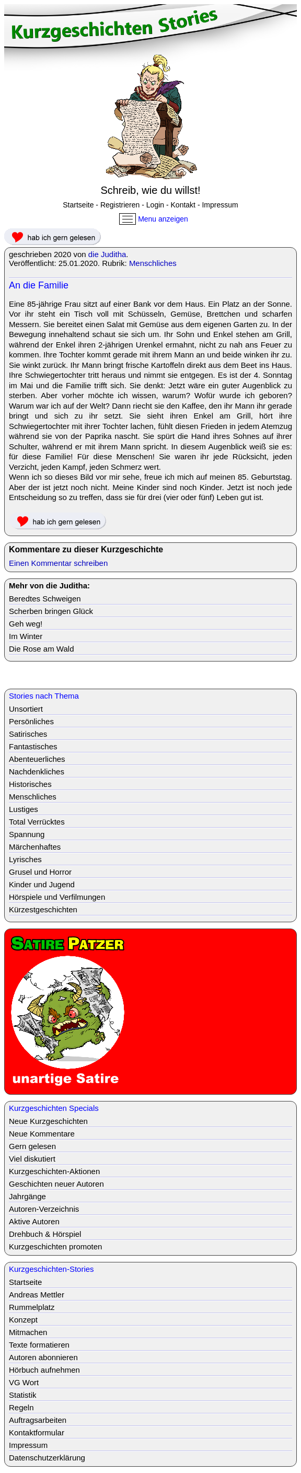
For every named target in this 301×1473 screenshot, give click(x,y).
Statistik (23, 1394)
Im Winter (25, 636)
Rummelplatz (32, 1307)
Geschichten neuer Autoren (56, 1183)
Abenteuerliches (37, 759)
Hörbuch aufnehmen (44, 1369)
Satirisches (28, 733)
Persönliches (31, 721)
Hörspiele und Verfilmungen (57, 896)
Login (155, 205)
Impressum (220, 205)
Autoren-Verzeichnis (44, 1208)
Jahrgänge (27, 1196)
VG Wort (24, 1382)
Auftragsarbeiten (37, 1420)
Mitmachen (28, 1332)
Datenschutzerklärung (47, 1457)
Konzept (23, 1319)
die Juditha (107, 254)
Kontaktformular (36, 1432)
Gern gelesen (32, 1146)
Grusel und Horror (40, 871)
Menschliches (153, 263)
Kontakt (183, 205)
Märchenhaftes (35, 846)
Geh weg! (25, 623)
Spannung (26, 834)
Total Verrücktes (37, 821)
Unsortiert (26, 708)
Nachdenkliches (36, 771)
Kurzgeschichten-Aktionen (54, 1171)
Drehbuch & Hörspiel (45, 1234)
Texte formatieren (39, 1344)
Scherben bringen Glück (51, 611)
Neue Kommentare (42, 1133)
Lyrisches (25, 859)
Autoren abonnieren (43, 1357)
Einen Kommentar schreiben (58, 563)
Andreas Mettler (36, 1294)
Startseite (78, 205)
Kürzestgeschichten (43, 909)
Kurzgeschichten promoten (55, 1246)
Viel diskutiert (32, 1158)
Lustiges (23, 809)
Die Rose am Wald (41, 648)
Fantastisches (33, 746)
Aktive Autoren (34, 1221)
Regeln (21, 1407)
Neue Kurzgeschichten (48, 1121)
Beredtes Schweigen (45, 598)
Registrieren (120, 205)
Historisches (30, 784)
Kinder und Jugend (42, 884)
